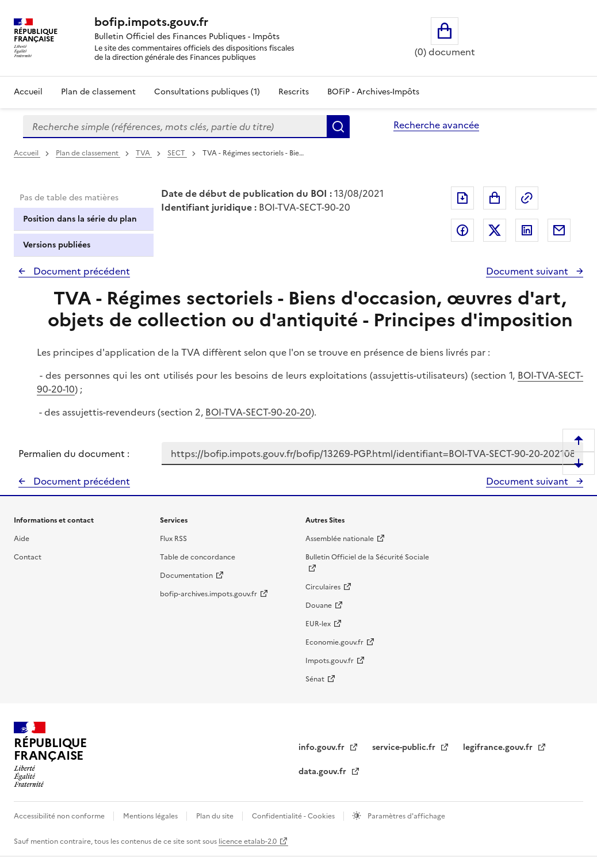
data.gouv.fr (323, 771)
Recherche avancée (436, 125)
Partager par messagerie (559, 230)
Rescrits (293, 92)
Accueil (28, 92)
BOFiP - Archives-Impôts (373, 92)
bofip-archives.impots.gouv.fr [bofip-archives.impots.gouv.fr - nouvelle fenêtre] (208, 594)
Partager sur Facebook (462, 230)
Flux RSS (173, 539)
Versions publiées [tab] (56, 245)
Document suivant (528, 271)
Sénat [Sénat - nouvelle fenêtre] (314, 679)
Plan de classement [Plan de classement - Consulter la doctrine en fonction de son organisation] (98, 92)
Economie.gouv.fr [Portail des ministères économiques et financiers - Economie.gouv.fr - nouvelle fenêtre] (334, 642)
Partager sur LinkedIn (526, 230)
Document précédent (80, 271)
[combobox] (175, 126)
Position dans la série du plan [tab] (80, 219)
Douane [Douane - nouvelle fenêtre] (318, 605)
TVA (144, 153)
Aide (21, 539)
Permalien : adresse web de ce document (526, 198)
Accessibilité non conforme (60, 816)
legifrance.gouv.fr (499, 747)
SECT (177, 153)
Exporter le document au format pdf (462, 198)
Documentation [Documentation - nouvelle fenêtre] (186, 575)
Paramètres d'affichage (405, 816)
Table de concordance (197, 557)
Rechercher (338, 126)
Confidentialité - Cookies (294, 816)
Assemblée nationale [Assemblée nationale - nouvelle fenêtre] (339, 539)
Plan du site (215, 816)
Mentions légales (151, 816)
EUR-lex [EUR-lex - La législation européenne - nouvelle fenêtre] (318, 624)
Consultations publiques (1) (207, 92)
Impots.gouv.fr (329, 661)
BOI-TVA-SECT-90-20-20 (258, 412)
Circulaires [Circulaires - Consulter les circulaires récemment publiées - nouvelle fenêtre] (322, 587)
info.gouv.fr (322, 747)
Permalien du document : (73, 453)
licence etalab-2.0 (248, 841)
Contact (27, 557)
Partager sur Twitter (494, 230)
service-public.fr (405, 747)
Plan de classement (88, 153)
